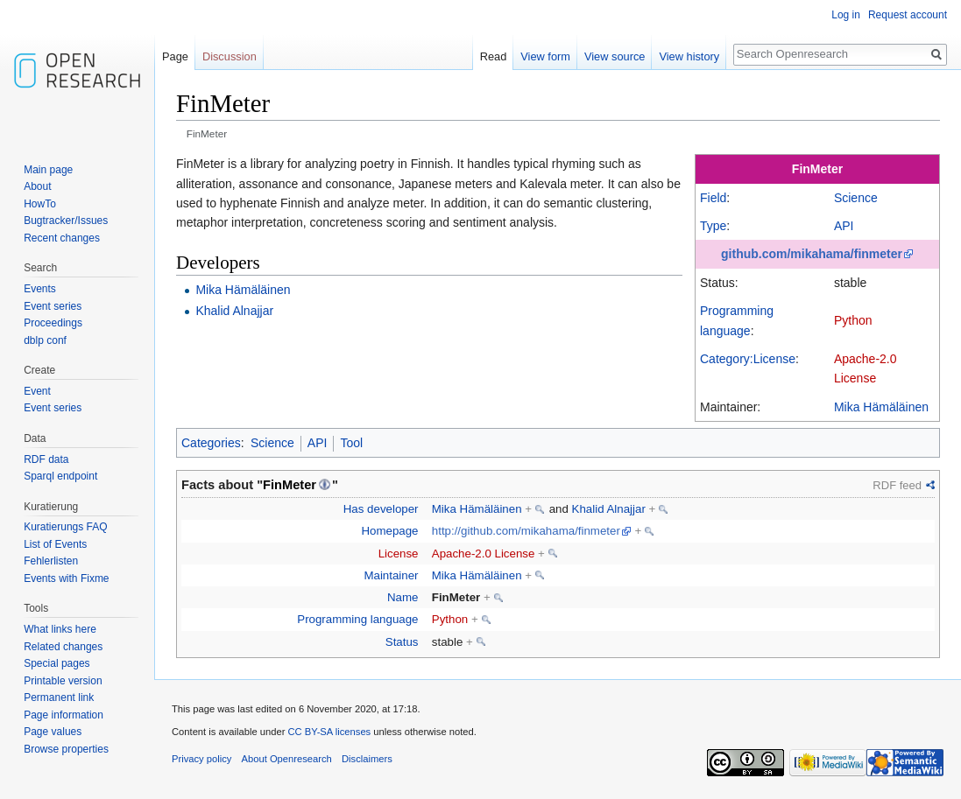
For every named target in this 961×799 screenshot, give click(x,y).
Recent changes (62, 238)
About (37, 186)
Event (37, 391)
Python (853, 320)
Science (856, 198)
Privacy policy (201, 758)
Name (402, 597)
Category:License (747, 359)
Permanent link (59, 697)
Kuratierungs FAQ (65, 527)
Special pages (56, 663)
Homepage (389, 530)
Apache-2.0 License (483, 553)
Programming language (357, 619)
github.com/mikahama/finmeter (811, 254)
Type (713, 226)
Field (713, 198)
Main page (48, 170)
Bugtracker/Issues (66, 220)
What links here (60, 629)
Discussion (229, 56)
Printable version (63, 681)
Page (175, 56)
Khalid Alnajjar (234, 311)
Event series (52, 306)
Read (493, 56)
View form (545, 56)
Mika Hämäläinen (881, 407)
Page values (52, 731)
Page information (63, 715)
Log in (845, 15)
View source (614, 56)
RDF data (46, 459)
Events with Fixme (66, 578)
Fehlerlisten (51, 561)
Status (402, 641)
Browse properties (66, 749)
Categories (211, 443)
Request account (907, 15)
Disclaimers (367, 758)
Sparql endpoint (60, 476)
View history (689, 56)
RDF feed (897, 485)
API (844, 226)
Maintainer (391, 575)
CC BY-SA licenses (329, 731)
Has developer (381, 508)
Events (40, 289)
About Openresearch (287, 758)
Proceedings (53, 323)
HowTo (40, 204)
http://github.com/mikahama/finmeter (526, 530)
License (398, 553)
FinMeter (817, 169)
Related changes (63, 647)
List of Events (55, 544)
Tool (351, 443)
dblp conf (45, 340)
